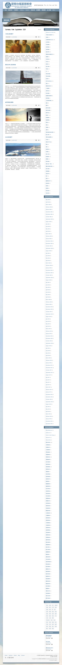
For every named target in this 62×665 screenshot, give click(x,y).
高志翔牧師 (48, 593)
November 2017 (49, 367)
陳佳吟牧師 (48, 573)
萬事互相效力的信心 (49, 647)
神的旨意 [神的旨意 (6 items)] (48, 620)
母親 (46, 124)
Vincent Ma (48, 439)
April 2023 (48, 289)
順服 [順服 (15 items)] (50, 628)
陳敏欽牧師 (48, 583)
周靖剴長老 (48, 457)
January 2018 (48, 362)
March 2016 (48, 413)
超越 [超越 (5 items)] (56, 626)
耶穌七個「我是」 (49, 163)
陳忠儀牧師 (48, 578)
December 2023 (49, 270)
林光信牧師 (48, 496)
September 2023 (49, 277)
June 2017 (48, 379)
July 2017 (47, 377)
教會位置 (33, 10)
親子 (46, 176)
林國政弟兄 (48, 500)
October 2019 (49, 311)
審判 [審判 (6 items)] (50, 607)
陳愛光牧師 (48, 581)
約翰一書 (47, 154)
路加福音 (47, 183)
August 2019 (48, 316)
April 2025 (48, 231)
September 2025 (49, 219)
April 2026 (48, 202)
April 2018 (48, 355)
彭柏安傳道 (48, 474)
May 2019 (48, 323)
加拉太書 (47, 66)
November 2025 (49, 214)
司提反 (47, 68)
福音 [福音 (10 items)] (54, 620)
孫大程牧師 (48, 461)
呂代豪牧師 (48, 449)
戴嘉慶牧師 (48, 483)
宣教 (46, 83)
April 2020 (48, 297)
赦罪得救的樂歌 (9, 102)
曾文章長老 (48, 488)
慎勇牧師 (47, 481)
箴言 (46, 146)
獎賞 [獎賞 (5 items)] (53, 618)
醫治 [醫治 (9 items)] (47, 628)
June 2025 (48, 226)
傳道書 (47, 56)
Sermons (10, 655)
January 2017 (48, 392)
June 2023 (48, 284)
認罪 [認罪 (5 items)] (53, 624)
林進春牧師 (48, 508)
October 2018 (49, 340)
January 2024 (48, 267)
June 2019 (48, 321)
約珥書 (47, 151)
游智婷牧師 (48, 520)
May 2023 (48, 287)
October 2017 (49, 370)
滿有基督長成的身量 (49, 132)
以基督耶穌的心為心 (49, 39)
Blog (19, 655)
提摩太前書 (48, 107)
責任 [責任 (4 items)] (53, 626)
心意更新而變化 (49, 100)
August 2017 (48, 374)
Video (36, 37)
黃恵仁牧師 (48, 595)
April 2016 (48, 411)
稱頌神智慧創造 (49, 635)
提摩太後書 (48, 110)
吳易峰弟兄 (48, 447)
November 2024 (49, 243)
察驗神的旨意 (48, 85)
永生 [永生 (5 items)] (56, 615)
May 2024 (48, 258)
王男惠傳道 (48, 522)
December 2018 (49, 336)
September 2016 (49, 401)
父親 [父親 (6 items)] (50, 618)
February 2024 (49, 265)
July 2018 (47, 348)
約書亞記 (47, 149)
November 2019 (49, 309)
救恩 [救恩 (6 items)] (47, 613)
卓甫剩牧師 (48, 444)
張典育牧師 (48, 464)
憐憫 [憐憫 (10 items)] (50, 611)
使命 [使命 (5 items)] (47, 605)
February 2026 (49, 207)
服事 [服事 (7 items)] (56, 613)
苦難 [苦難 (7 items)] (47, 624)
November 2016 (49, 396)
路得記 (47, 185)
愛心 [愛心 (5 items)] (55, 609)
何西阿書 (47, 49)
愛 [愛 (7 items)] (52, 609)
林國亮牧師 (48, 498)
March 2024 (48, 262)
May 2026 (48, 199)
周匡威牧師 (48, 452)
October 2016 (49, 399)
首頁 (6, 10)
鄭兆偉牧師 (48, 564)
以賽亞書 (47, 47)
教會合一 (47, 115)
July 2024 (47, 253)
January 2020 (48, 304)
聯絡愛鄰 (44, 10)
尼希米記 (47, 90)
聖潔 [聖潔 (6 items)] (50, 622)
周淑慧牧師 (48, 454)
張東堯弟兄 (48, 469)
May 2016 (48, 409)
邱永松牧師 (48, 559)
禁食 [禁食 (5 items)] (51, 620)
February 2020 (49, 301)
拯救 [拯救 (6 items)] (53, 611)
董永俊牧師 (15, 67)
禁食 (46, 144)
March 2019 (48, 328)
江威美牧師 (48, 513)
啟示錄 (47, 78)
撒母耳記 (47, 112)
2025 (11, 25)
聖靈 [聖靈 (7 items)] (53, 622)
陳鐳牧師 (47, 588)
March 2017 (48, 387)
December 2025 (49, 211)
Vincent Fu (48, 437)
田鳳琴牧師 (48, 527)
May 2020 (48, 294)
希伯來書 (47, 93)
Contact (23, 655)
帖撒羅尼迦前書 (49, 95)
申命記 (47, 139)
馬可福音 (47, 190)
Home (5, 25)
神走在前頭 (48, 641)
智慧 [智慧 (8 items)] (53, 613)
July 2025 (47, 224)
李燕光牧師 (48, 493)
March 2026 (48, 204)
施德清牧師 (48, 486)
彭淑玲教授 (48, 476)
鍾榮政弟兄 (48, 569)
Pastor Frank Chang (50, 435)
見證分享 (47, 173)
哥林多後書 (48, 76)
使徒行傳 (47, 51)
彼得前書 (47, 98)
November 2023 (49, 272)
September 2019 (49, 314)
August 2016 (48, 404)
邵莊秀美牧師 (48, 561)
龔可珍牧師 (48, 598)
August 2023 (48, 280)
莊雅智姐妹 (48, 537)
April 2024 (48, 260)
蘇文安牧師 (48, 549)
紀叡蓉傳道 (48, 530)
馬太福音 (47, 193)
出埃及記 (47, 59)
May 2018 (48, 353)
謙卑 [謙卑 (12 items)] (47, 626)
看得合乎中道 (48, 142)
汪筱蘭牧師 (48, 515)
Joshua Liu (48, 432)
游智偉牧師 (48, 517)
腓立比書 (47, 168)
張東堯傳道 (15, 37)
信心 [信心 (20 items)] (53, 605)
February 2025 (49, 236)
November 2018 (49, 338)
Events (27, 10)
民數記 (47, 127)
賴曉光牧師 (48, 556)
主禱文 (47, 37)
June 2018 (48, 350)
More (54, 10)
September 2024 (49, 248)
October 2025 (49, 216)
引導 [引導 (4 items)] (53, 607)
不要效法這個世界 (49, 34)
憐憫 (46, 105)
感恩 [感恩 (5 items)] (47, 611)
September (15, 25)
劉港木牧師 (15, 105)
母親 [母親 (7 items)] (53, 615)
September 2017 (49, 372)
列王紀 (47, 61)
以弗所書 (47, 42)
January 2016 (48, 418)
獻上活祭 (47, 134)
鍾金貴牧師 (48, 571)
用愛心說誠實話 (49, 137)
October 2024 (49, 245)
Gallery (22, 10)
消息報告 (16, 10)
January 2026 (48, 209)
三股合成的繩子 (9, 34)
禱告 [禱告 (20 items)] (47, 622)
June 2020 (48, 292)
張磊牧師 (47, 471)
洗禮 (46, 129)
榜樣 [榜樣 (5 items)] (47, 615)
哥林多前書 (48, 73)
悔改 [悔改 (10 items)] (50, 609)
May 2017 (48, 382)
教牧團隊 (38, 10)
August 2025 (48, 221)
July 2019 (47, 319)
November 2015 (49, 423)
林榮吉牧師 (48, 505)
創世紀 (47, 64)
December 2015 (49, 421)
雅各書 (47, 188)
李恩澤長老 (48, 491)
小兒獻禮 (47, 88)
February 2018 (49, 360)
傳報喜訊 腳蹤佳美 (49, 54)
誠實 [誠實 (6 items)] (56, 624)
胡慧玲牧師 (48, 534)
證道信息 (10, 10)
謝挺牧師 (47, 554)
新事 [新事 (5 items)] (50, 613)
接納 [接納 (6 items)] (56, 611)
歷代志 (47, 122)
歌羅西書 (47, 120)
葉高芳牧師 (48, 539)
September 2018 (49, 343)
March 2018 (48, 357)
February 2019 (49, 331)
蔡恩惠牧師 (48, 544)
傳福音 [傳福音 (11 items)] (56, 605)
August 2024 (48, 250)
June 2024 (48, 255)
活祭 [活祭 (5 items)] (47, 618)
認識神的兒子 (48, 180)
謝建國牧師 (48, 551)
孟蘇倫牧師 (48, 459)
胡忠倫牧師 (48, 532)
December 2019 (49, 306)
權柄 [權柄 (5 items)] (50, 615)
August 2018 (48, 345)
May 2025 (48, 228)
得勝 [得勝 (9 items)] (56, 607)
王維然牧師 (48, 525)
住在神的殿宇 (8, 137)
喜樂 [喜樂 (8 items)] (47, 607)
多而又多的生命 (49, 81)
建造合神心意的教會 (10, 64)
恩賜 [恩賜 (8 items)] (47, 609)
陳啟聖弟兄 (48, 576)
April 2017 (48, 384)
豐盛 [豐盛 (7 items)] (50, 626)
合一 (46, 71)
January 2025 (48, 238)
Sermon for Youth (50, 32)
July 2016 (47, 406)
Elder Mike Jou (49, 430)
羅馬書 (47, 159)
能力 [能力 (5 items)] (56, 622)
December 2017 (49, 365)
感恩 (46, 103)
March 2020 (48, 299)
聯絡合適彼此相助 (49, 166)
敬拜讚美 (47, 117)
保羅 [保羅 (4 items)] (50, 605)
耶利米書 (47, 161)
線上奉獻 (49, 10)
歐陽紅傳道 (48, 510)
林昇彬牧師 (48, 503)
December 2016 (49, 394)
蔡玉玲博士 (48, 547)
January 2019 (48, 333)
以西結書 (47, 44)
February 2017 (49, 389)
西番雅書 (47, 171)
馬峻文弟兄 (48, 590)
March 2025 (48, 233)
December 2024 (49, 241)
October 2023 (49, 275)
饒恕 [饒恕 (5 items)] (53, 628)
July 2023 (47, 282)
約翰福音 (47, 156)
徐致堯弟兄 (48, 478)
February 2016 (49, 416)
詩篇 (46, 178)
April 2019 (48, 326)
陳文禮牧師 (48, 586)
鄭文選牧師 (48, 566)
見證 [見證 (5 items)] (50, 624)
